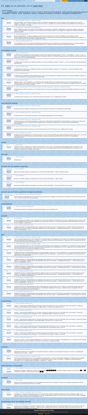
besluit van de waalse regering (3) (52, 12)
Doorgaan (40, 413)
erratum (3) (35, 13)
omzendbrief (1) (6, 13)
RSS (69, 0)
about (72, 0)
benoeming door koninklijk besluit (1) (72, 13)
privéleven (64, 0)
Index (7, 6)
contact (82, 0)
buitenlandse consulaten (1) (46, 13)
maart (35, 6)
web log (77, 0)
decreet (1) (40, 12)
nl (85, 0)
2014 (40, 6)
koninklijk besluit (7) (12, 12)
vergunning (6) (26, 13)
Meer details (47, 413)
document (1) (57, 13)
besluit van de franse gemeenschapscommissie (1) (75, 12)
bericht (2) (14, 13)
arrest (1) (33, 12)
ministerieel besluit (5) (24, 12)
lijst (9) (20, 13)
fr (86, 0)
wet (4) (4, 12)
